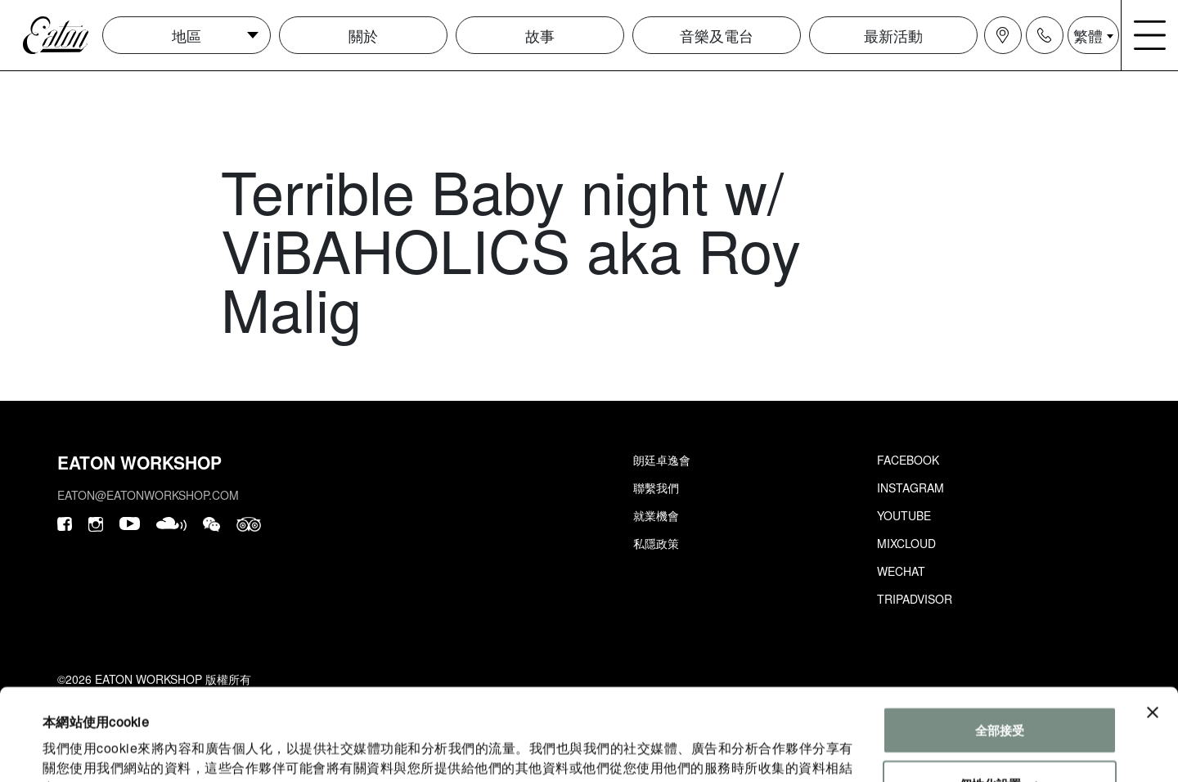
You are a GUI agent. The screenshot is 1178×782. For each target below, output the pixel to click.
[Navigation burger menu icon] (1150, 35)
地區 (186, 35)
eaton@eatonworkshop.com (148, 495)
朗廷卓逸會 (661, 460)
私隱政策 (656, 543)
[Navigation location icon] (1003, 35)
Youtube (904, 515)
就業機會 (656, 515)
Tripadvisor (914, 599)
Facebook (908, 460)
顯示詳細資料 (80, 749)
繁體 (1088, 35)
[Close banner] (1152, 630)
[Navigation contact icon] (1044, 35)
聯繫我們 (656, 487)
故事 (540, 35)
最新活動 (893, 35)
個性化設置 (1000, 700)
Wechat (901, 571)
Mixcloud (906, 543)
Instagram (910, 487)
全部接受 (999, 647)
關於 (363, 35)
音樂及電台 (716, 35)
